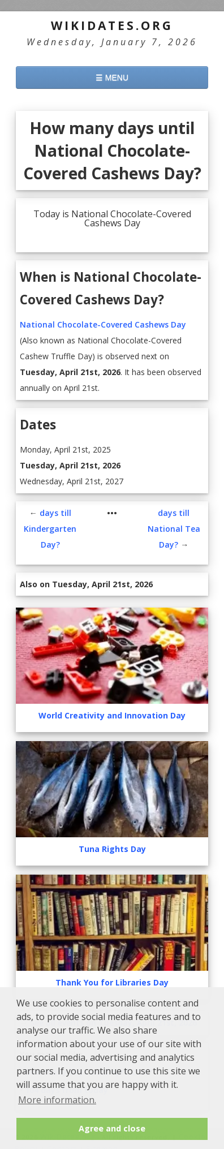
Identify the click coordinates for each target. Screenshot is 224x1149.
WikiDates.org (112, 25)
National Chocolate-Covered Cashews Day (103, 324)
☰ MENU (112, 77)
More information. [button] (57, 1100)
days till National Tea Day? (174, 528)
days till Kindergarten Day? (50, 528)
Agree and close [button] (112, 1128)
